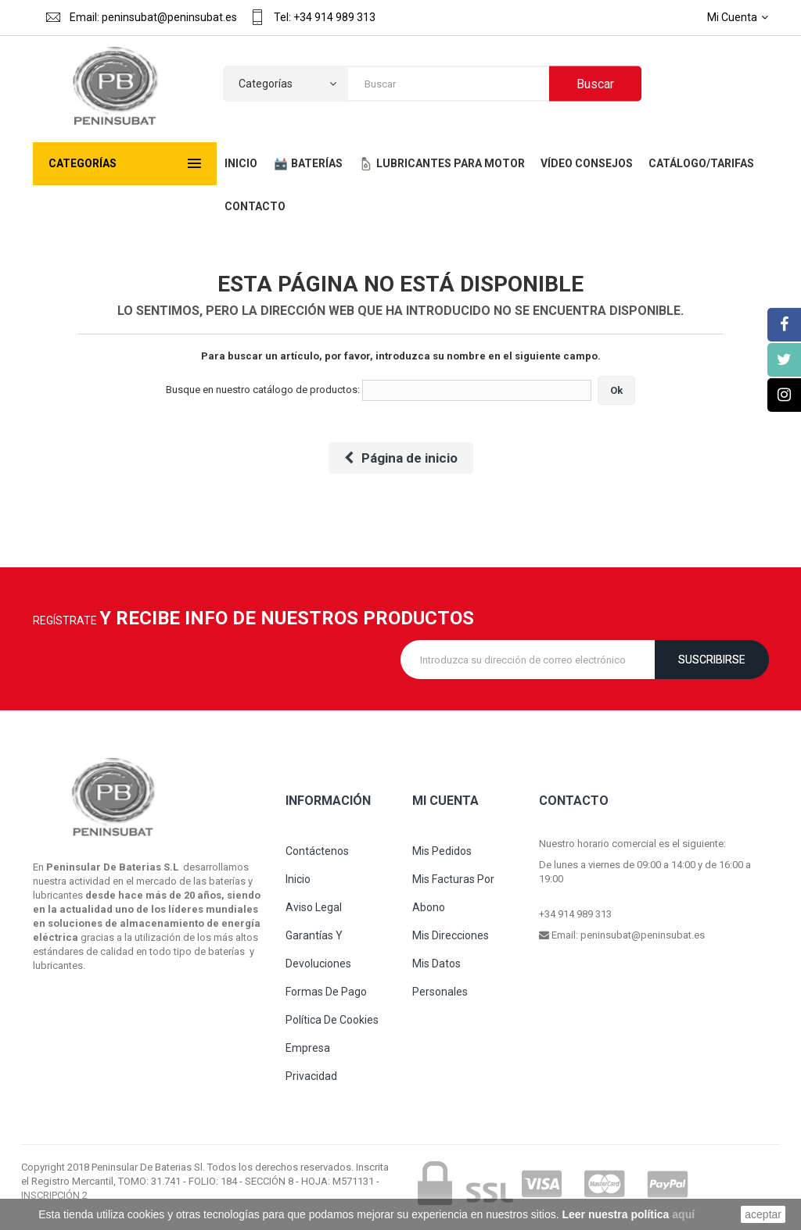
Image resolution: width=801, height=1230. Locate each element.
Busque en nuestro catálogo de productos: (263, 389)
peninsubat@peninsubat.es (642, 935)
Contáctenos (317, 851)
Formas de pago (326, 991)
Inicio (298, 879)
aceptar (763, 1214)
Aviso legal (314, 907)
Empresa (308, 1048)
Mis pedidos (442, 851)
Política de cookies (332, 1020)
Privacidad (311, 1076)
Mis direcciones (450, 935)
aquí (683, 1214)
